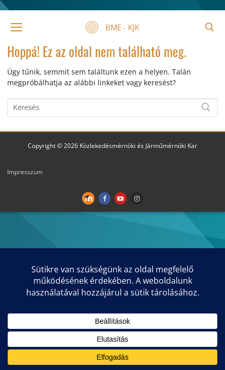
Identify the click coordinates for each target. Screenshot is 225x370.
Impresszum (25, 172)
